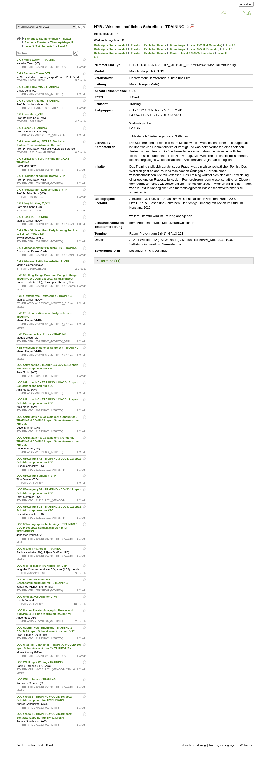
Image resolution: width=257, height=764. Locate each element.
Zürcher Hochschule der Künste (35, 745)
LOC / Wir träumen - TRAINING (36, 679)
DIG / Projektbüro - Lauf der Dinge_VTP (41, 189)
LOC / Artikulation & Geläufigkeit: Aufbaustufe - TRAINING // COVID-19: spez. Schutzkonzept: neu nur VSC (47, 420)
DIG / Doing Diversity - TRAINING (37, 86)
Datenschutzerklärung (193, 745)
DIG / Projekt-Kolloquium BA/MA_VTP (40, 175)
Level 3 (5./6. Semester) (40, 46)
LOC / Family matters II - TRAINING (39, 548)
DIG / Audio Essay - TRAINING (36, 59)
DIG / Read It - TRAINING (32, 216)
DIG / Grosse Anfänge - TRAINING (38, 100)
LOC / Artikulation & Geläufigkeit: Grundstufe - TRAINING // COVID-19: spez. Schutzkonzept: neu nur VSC (47, 441)
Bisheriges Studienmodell (41, 38)
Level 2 (230, 45)
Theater (66, 38)
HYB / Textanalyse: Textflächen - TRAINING (44, 295)
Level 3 (62, 46)
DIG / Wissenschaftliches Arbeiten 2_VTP (43, 261)
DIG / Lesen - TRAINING (32, 127)
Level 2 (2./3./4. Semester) (205, 45)
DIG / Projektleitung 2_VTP (33, 203)
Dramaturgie (178, 45)
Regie (173, 53)
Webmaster (247, 745)
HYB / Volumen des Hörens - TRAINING (41, 334)
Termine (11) (110, 261)
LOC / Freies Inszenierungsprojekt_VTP (42, 565)
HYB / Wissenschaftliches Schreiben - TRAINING (47, 347)
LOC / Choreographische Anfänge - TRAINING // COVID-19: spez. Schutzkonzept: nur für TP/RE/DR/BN (46, 528)
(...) (96, 56)
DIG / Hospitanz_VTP (30, 114)
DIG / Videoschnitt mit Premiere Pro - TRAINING (47, 247)
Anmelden (246, 4)
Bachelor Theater (36, 42)
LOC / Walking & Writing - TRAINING (39, 662)
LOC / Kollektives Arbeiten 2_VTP (38, 596)
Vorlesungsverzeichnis (52, 13)
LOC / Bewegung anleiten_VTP (36, 475)
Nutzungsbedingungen (222, 745)
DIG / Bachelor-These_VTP (33, 73)
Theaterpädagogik (62, 42)
